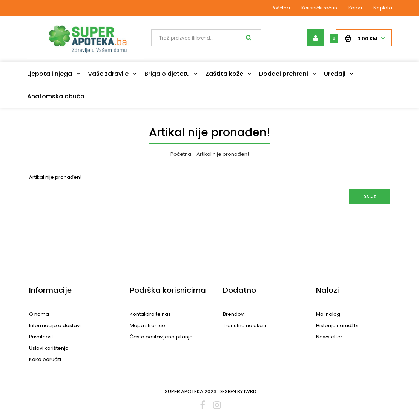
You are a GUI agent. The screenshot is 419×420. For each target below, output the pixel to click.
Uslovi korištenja (49, 348)
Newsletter (329, 336)
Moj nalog (328, 314)
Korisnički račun (319, 8)
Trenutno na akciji (244, 325)
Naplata (382, 8)
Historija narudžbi (337, 325)
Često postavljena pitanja (161, 336)
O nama (39, 314)
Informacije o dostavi (55, 325)
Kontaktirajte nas (150, 314)
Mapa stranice (147, 325)
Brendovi (234, 314)
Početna (281, 8)
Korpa (355, 8)
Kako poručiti (45, 359)
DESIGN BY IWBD (237, 391)
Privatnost (41, 336)
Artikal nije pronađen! (222, 154)
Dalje (369, 197)
